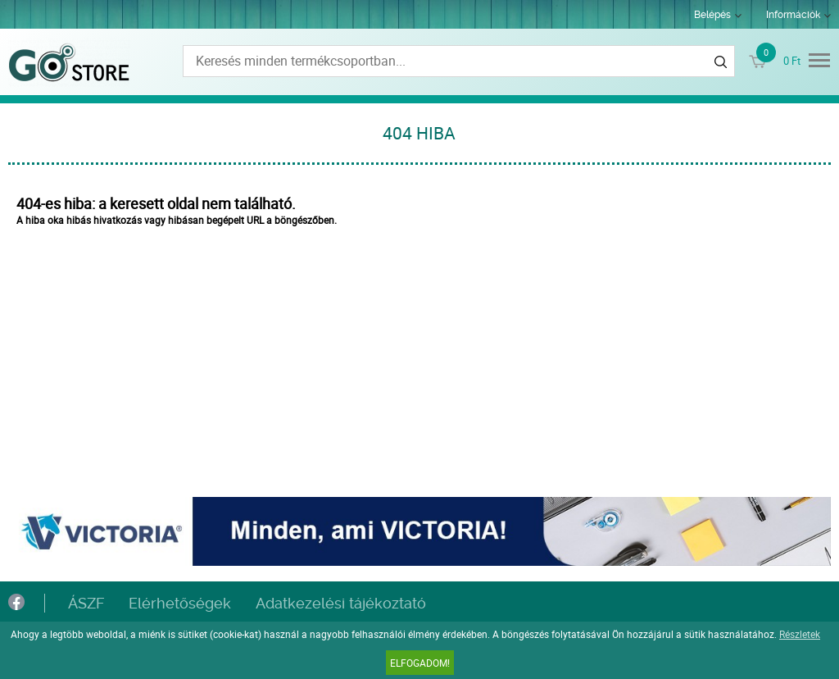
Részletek (799, 633)
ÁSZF (86, 603)
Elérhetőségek (180, 603)
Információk (793, 15)
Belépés (712, 15)
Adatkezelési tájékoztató (341, 603)
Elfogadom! (420, 662)
